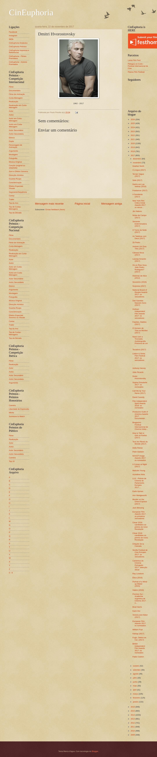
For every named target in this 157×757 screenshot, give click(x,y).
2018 (133, 151)
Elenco (12, 138)
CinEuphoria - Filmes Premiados (17, 57)
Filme (11, 87)
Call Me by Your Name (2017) (139, 392)
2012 (133, 723)
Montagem (13, 154)
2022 (133, 135)
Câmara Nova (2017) (138, 254)
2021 (133, 139)
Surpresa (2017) (139, 286)
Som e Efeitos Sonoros (18, 171)
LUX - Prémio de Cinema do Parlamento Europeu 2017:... (139, 482)
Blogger (95, 751)
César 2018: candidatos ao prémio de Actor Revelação (140, 525)
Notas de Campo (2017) (140, 216)
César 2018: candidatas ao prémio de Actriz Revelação (140, 536)
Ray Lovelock (138, 574)
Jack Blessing (138, 508)
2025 (133, 123)
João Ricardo (138, 372)
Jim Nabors (137, 211)
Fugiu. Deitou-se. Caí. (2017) (140, 638)
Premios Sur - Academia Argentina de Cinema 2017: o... (139, 598)
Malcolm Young (139, 470)
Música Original (15, 162)
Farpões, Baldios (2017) (140, 323)
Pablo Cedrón (138, 657)
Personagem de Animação (15, 146)
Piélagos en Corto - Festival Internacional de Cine (138, 66)
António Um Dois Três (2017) (140, 247)
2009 (133, 735)
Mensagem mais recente (49, 203)
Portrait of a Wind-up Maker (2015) (140, 584)
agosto (136, 674)
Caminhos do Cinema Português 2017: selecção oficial (140, 565)
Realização (13, 101)
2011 (133, 727)
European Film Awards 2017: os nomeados (139, 623)
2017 (133, 155)
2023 (133, 131)
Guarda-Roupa (15, 179)
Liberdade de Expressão (19, 409)
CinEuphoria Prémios (18, 46)
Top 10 (12, 461)
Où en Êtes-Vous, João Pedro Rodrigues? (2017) (140, 268)
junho (135, 682)
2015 (133, 711)
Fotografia (13, 158)
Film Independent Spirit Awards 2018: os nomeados (140, 404)
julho (135, 678)
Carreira (12, 405)
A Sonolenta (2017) (138, 195)
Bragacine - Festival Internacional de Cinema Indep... (140, 425)
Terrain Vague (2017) (138, 175)
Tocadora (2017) (139, 349)
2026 (133, 119)
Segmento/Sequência (18, 192)
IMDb (11, 39)
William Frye (138, 630)
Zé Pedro (136, 242)
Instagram (13, 36)
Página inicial (82, 203)
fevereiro (137, 698)
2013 (133, 719)
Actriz (11, 115)
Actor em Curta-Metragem (15, 119)
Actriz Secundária (16, 134)
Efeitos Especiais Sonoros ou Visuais (17, 316)
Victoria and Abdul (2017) (140, 616)
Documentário (15, 91)
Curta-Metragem (16, 98)
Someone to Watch (17, 416)
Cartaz (11, 196)
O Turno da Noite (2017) (140, 231)
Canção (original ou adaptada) (17, 166)
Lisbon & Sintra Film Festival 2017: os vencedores (139, 357)
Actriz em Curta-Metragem (15, 125)
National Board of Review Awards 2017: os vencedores (140, 293)
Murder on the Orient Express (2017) (140, 501)
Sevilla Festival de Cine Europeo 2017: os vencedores (140, 553)
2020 (133, 143)
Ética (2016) (138, 578)
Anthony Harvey (139, 368)
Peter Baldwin (138, 452)
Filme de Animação (17, 94)
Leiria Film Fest (134, 60)
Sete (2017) (137, 180)
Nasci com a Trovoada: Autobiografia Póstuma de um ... (140, 341)
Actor (11, 111)
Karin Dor (136, 611)
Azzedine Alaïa (139, 474)
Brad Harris (137, 607)
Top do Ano (13, 203)
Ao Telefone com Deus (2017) (139, 237)
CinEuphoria (31, 12)
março (136, 694)
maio (135, 686)
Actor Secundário (16, 130)
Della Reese (138, 448)
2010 (133, 731)
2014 (133, 715)
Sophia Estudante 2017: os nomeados (140, 384)
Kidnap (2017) (138, 634)
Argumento (13, 151)
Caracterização (15, 182)
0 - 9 (11, 573)
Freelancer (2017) (140, 190)
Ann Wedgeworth (140, 495)
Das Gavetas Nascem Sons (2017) (139, 303)
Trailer (11, 199)
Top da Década (15, 213)
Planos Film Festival (136, 72)
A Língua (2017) (139, 170)
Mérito (11, 413)
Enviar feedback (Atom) (55, 209)
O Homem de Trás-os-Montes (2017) (140, 330)
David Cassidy (138, 397)
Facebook (13, 32)
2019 (133, 147)
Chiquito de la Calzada (138, 545)
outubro (136, 666)
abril (135, 690)
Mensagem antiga (111, 203)
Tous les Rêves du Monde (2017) (140, 443)
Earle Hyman (138, 491)
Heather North (138, 166)
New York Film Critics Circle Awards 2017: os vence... (139, 204)
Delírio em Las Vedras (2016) (139, 185)
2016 (133, 707)
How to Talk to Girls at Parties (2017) (140, 435)
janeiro (136, 702)
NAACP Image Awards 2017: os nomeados (139, 458)
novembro (137, 163)
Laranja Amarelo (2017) (139, 260)
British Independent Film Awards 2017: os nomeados (139, 648)
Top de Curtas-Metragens (15, 208)
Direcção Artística (16, 175)
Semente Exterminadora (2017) (140, 223)
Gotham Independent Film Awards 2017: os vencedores (139, 313)
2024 (133, 127)
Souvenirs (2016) (140, 282)
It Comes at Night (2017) (140, 465)
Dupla (11, 141)
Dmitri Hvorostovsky (139, 377)
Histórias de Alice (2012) (140, 277)
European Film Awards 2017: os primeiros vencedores (139, 515)
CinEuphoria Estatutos (18, 43)
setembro (137, 670)
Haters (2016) (138, 590)
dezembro (137, 159)
